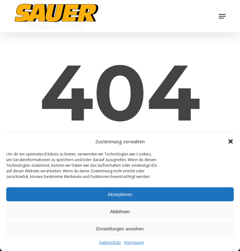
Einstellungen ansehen (120, 228)
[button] (231, 141)
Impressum (134, 242)
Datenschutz (110, 242)
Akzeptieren (120, 194)
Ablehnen (120, 211)
